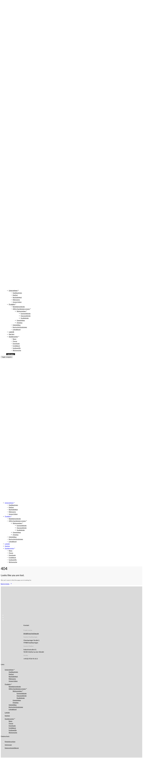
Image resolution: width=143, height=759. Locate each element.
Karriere (11, 334)
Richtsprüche (17, 350)
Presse (15, 341)
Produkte (12, 304)
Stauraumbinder (26, 316)
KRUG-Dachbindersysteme (22, 309)
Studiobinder (25, 318)
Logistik (11, 332)
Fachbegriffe (17, 348)
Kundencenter (14, 336)
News (14, 339)
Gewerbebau (21, 320)
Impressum (8, 745)
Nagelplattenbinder (19, 306)
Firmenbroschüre (10, 741)
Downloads (16, 343)
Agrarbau (19, 322)
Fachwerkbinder (26, 313)
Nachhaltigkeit (17, 297)
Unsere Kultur (17, 302)
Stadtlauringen (17, 293)
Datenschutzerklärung (12, 748)
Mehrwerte (16, 300)
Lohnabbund (16, 329)
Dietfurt (15, 295)
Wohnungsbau (22, 311)
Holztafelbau (17, 325)
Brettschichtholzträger (20, 327)
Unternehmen (14, 290)
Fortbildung (16, 346)
